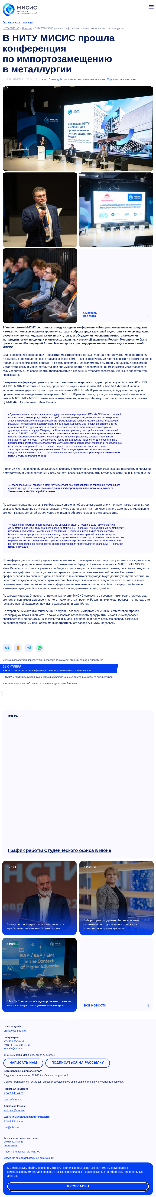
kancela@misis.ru (13, 1048)
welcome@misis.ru (14, 1110)
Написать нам (23, 1062)
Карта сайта (11, 1145)
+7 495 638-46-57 (13, 1121)
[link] (7, 648)
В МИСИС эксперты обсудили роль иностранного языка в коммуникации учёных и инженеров (38, 1003)
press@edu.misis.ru (15, 1030)
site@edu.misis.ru (13, 1141)
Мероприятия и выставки (121, 79)
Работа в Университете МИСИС (22, 1151)
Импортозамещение (94, 79)
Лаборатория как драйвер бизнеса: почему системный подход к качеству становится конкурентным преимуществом (112, 924)
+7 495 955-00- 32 (14, 1041)
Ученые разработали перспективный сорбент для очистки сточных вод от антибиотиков (53, 660)
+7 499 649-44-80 (13, 1093)
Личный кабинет (143, 6)
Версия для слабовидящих (18, 22)
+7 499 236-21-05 (20, 1044)
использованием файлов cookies (30, 1172)
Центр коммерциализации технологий (27, 1116)
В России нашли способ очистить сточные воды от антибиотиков (40, 683)
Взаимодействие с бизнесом (65, 79)
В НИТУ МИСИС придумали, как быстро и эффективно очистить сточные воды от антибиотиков (58, 677)
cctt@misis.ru (11, 1127)
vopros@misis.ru (13, 1099)
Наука (43, 79)
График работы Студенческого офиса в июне (59, 850)
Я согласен (78, 1186)
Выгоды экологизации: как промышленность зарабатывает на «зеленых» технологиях (35, 926)
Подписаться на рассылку (77, 1062)
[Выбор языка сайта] (134, 6)
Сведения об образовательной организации (29, 1158)
